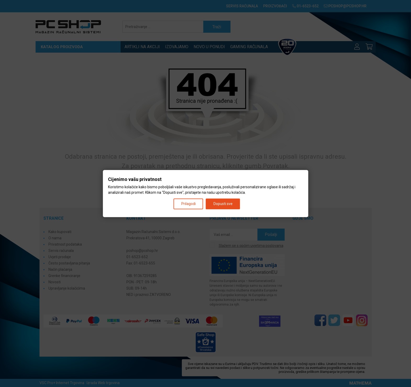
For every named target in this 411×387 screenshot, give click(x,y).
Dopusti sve (223, 204)
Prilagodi (188, 204)
